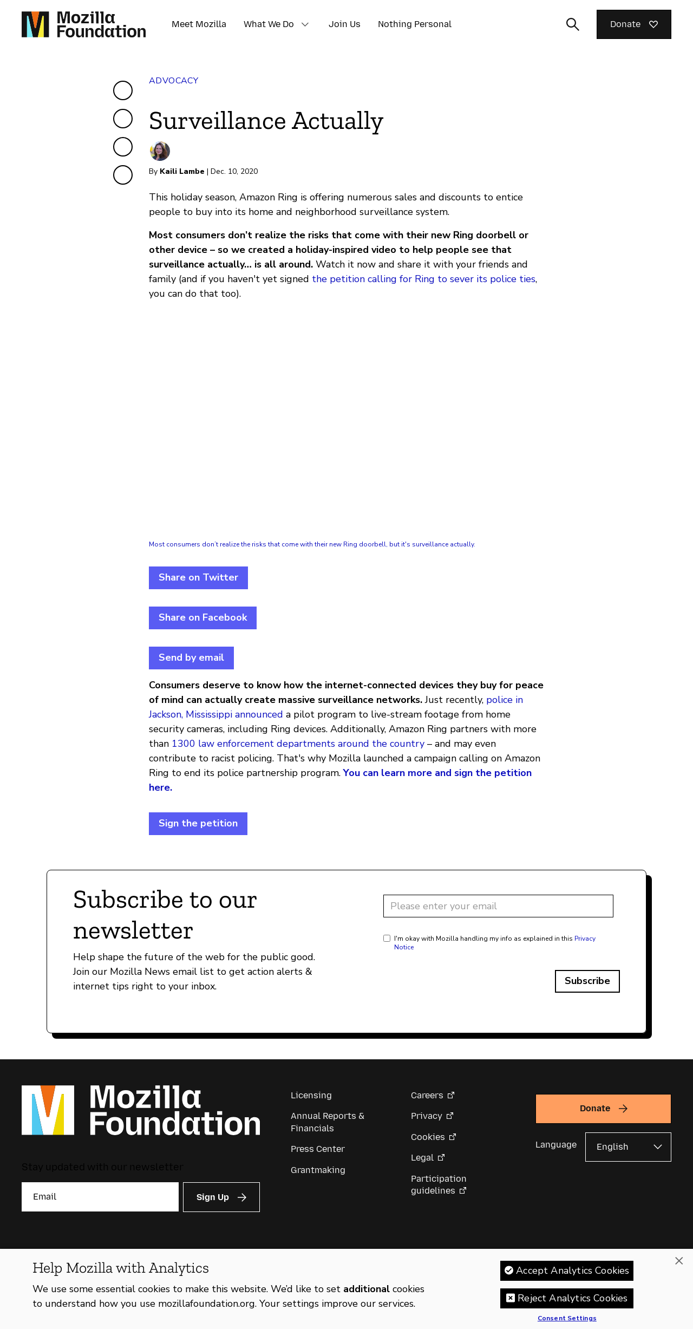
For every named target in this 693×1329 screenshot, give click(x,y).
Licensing (311, 1095)
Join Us (345, 24)
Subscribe (587, 980)
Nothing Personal (415, 24)
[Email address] (498, 906)
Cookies (428, 1137)
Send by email (191, 657)
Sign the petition (198, 823)
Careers (427, 1095)
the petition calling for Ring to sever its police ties (423, 278)
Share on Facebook (203, 617)
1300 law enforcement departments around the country (298, 743)
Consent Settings (567, 1319)
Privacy (426, 1116)
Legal (422, 1157)
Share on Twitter (198, 577)
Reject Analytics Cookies (572, 1298)
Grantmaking (318, 1170)
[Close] (679, 1261)
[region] (346, 1289)
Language (556, 1144)
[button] (304, 24)
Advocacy (173, 81)
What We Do (269, 24)
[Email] (100, 1196)
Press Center (318, 1149)
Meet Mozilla (199, 24)
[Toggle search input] (573, 24)
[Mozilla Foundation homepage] (84, 24)
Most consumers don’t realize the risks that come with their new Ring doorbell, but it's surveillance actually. (312, 544)
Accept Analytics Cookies (572, 1270)
